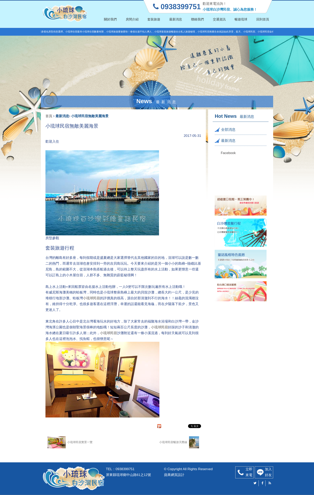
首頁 (48, 116)
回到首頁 (262, 19)
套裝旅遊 (153, 19)
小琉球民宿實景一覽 (70, 442)
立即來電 (249, 472)
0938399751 (125, 469)
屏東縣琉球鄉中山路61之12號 (128, 475)
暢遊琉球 (240, 19)
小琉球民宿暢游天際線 (179, 442)
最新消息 (175, 19)
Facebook (228, 153)
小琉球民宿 (91, 298)
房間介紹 (132, 19)
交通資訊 (219, 19)
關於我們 (110, 19)
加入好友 (268, 472)
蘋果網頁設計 (174, 475)
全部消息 (228, 130)
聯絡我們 (197, 19)
